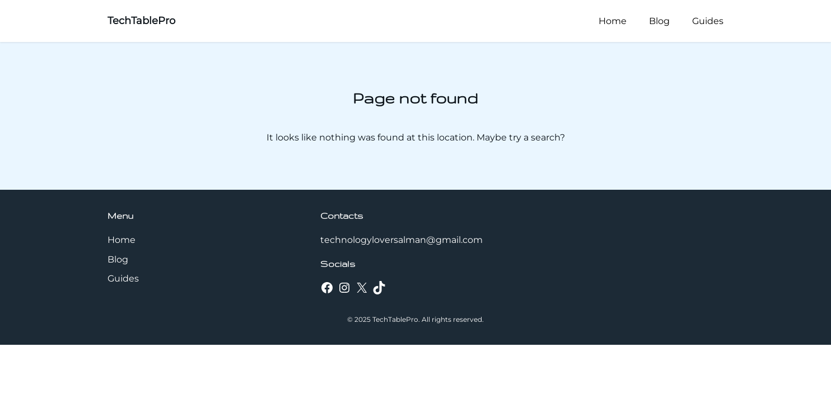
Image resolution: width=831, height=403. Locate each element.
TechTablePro (141, 21)
